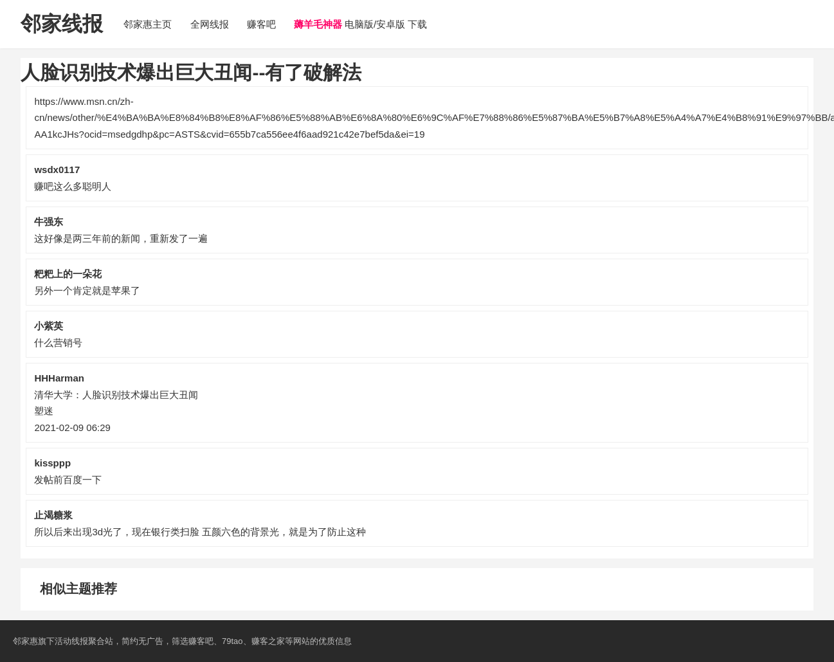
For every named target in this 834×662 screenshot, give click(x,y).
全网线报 (209, 24)
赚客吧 (261, 24)
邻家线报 (62, 23)
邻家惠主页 (147, 24)
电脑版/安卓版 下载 (361, 24)
